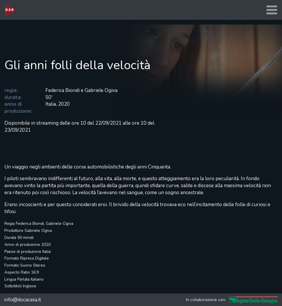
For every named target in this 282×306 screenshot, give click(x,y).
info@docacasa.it (22, 299)
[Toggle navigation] (271, 10)
